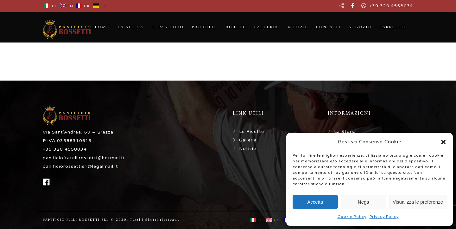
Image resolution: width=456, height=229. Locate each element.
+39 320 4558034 (391, 6)
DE (100, 6)
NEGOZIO (359, 27)
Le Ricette (251, 131)
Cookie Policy (352, 216)
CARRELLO (392, 27)
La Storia (345, 131)
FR (83, 6)
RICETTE (235, 27)
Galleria (248, 140)
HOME (102, 27)
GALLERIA (266, 27)
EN (66, 6)
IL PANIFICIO (167, 27)
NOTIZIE (298, 27)
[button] (443, 142)
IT (50, 6)
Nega (363, 202)
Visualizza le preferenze (418, 202)
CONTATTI (328, 27)
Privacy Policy (384, 216)
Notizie (247, 148)
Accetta (315, 202)
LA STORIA (130, 27)
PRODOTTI (204, 27)
